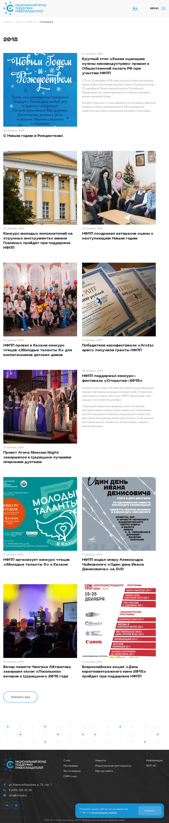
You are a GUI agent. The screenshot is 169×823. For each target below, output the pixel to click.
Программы (70, 765)
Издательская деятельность (113, 765)
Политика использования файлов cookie (103, 820)
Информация (154, 760)
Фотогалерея (72, 771)
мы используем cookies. (104, 812)
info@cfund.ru (18, 795)
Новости (100, 760)
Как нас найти (104, 771)
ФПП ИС (151, 765)
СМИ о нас (70, 776)
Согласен (150, 810)
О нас (66, 760)
